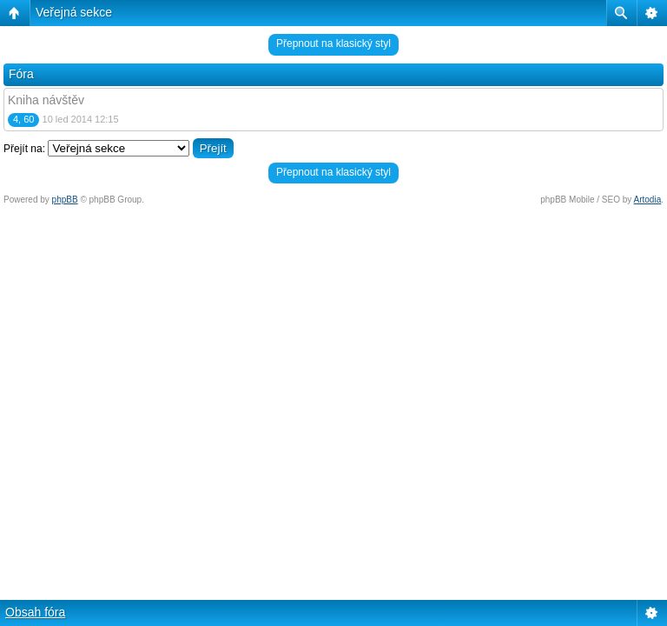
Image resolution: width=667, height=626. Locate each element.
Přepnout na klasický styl (333, 43)
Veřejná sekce (74, 12)
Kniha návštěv (46, 100)
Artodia (648, 199)
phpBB (65, 199)
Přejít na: (24, 149)
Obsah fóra (35, 612)
